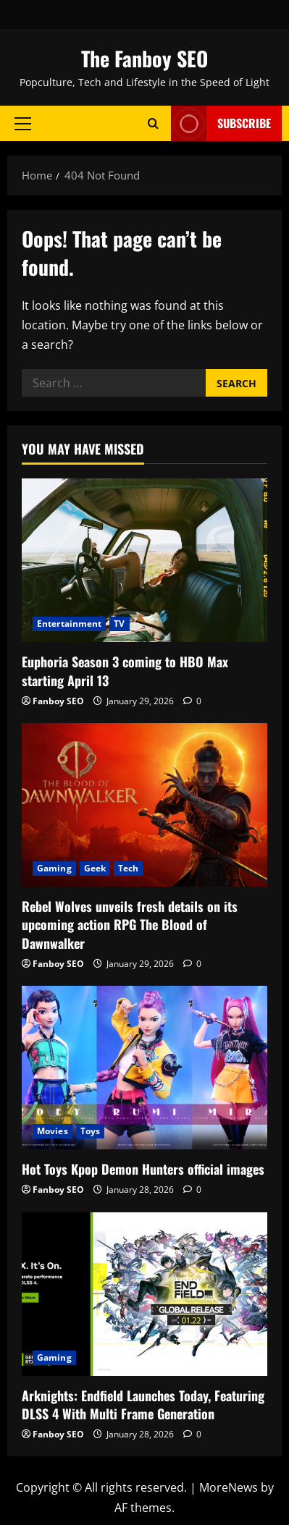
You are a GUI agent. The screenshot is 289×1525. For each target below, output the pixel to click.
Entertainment (69, 623)
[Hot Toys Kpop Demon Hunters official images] (144, 1067)
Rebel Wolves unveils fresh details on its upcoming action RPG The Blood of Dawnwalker (130, 924)
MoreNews (228, 1487)
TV (119, 623)
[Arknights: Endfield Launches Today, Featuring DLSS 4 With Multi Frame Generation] (144, 1294)
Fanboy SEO (58, 701)
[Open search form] (153, 123)
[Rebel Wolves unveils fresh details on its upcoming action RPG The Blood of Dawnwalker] (144, 805)
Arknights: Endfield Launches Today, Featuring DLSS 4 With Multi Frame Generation (143, 1404)
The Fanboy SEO (144, 58)
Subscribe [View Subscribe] (221, 123)
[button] (22, 123)
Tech (128, 868)
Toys (90, 1131)
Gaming (54, 868)
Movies (52, 1131)
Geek (95, 868)
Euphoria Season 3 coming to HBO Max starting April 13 (125, 670)
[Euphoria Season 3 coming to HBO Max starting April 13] (144, 560)
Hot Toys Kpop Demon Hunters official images (143, 1168)
